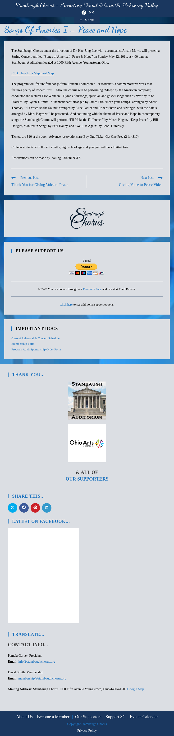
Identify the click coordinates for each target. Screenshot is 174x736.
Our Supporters (86, 478)
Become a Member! (54, 716)
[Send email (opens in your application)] (91, 12)
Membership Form (22, 343)
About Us (24, 716)
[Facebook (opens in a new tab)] (84, 12)
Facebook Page (92, 289)
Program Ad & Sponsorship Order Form (36, 349)
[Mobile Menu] (86, 20)
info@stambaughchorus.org (36, 661)
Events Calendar (144, 716)
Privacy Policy (87, 730)
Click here (66, 304)
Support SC (116, 716)
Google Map (135, 689)
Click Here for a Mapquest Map (32, 73)
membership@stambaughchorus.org (42, 678)
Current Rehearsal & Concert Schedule (35, 338)
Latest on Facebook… (41, 521)
